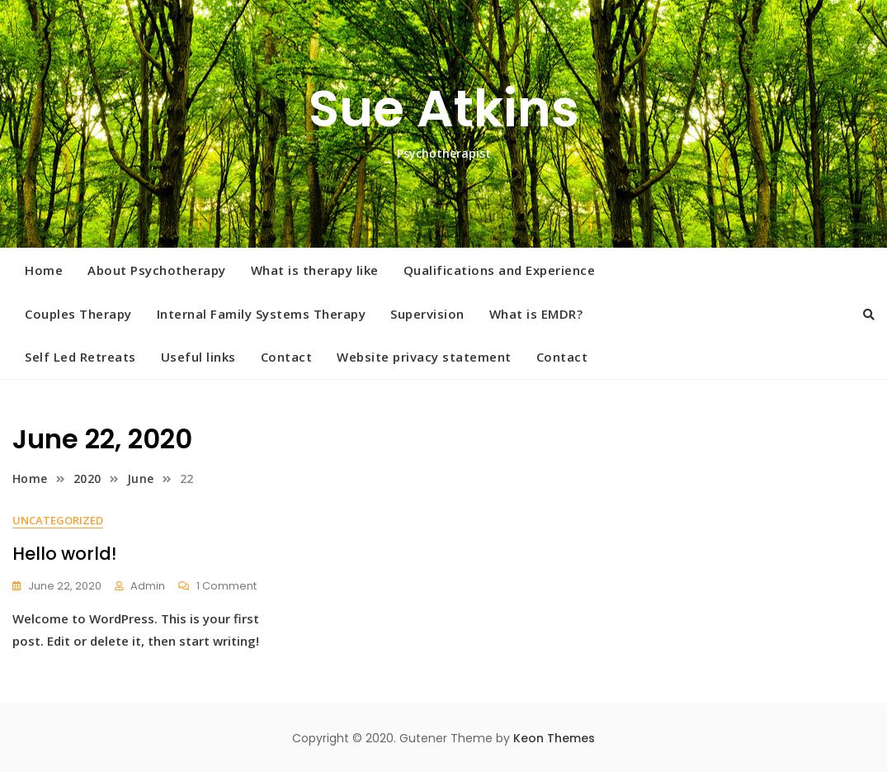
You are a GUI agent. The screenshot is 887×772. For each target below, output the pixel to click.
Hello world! (64, 554)
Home (44, 270)
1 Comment (226, 586)
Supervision (427, 313)
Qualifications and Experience (499, 270)
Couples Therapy (78, 313)
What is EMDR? (536, 313)
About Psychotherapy (156, 270)
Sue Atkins (444, 108)
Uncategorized (57, 520)
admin (147, 586)
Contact (287, 356)
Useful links (198, 356)
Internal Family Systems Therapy (261, 313)
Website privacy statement (424, 356)
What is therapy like (315, 270)
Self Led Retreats (80, 356)
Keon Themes (554, 738)
